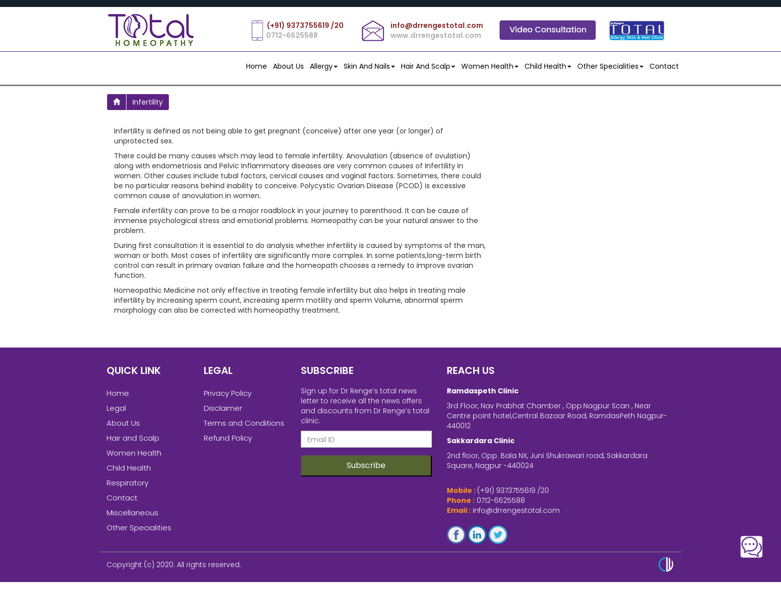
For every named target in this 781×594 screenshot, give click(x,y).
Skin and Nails (369, 66)
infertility (147, 102)
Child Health (547, 66)
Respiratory (127, 487)
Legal (116, 413)
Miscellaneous (132, 517)
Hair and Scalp (428, 66)
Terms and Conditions (244, 428)
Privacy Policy (228, 398)
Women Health (490, 66)
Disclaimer (223, 413)
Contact (122, 502)
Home (256, 66)
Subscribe (366, 470)
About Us (288, 66)
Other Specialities (610, 66)
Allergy (324, 66)
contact (664, 66)
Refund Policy (228, 443)
